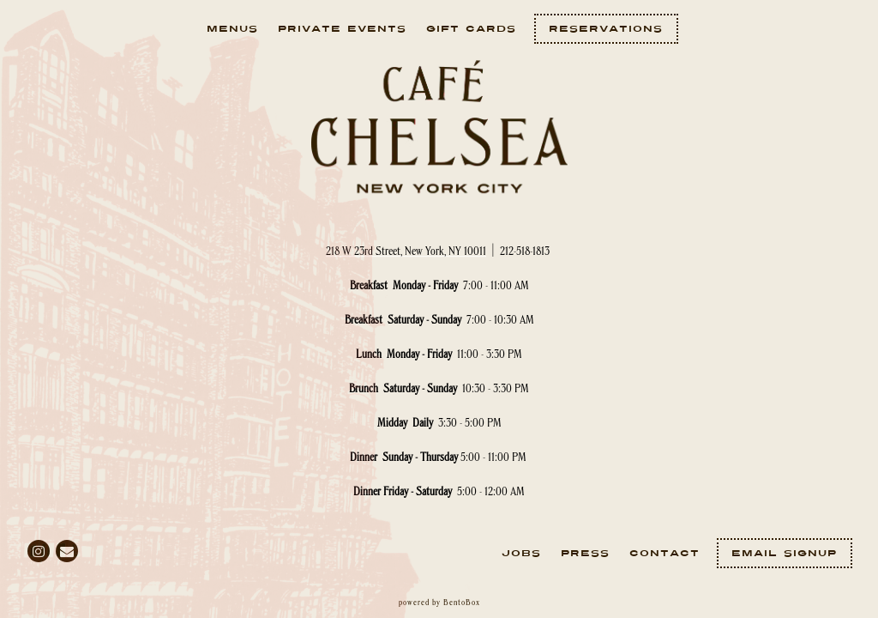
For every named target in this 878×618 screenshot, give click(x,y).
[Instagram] (38, 551)
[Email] (67, 551)
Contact (664, 553)
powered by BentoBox (439, 603)
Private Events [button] (342, 28)
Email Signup (784, 553)
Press (585, 553)
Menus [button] (232, 28)
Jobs (521, 553)
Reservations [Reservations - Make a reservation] (606, 28)
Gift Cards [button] (471, 28)
